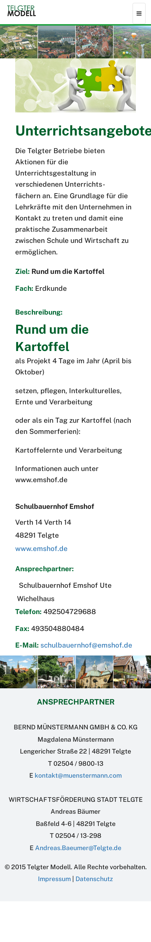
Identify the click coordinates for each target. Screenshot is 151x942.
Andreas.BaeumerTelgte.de (78, 848)
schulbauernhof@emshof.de (86, 645)
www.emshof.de (41, 548)
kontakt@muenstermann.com (78, 775)
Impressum (54, 879)
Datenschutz (94, 879)
